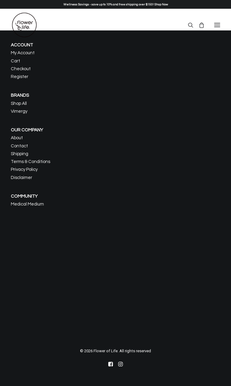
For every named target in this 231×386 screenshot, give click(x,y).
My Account (23, 53)
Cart (15, 61)
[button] (217, 25)
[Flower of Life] (24, 25)
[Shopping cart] (198, 25)
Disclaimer (21, 177)
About (17, 138)
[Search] (188, 25)
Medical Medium (27, 204)
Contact (19, 146)
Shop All (19, 103)
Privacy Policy (24, 169)
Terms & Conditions (30, 161)
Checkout (21, 69)
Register (19, 76)
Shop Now (161, 4)
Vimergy (19, 111)
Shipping (19, 154)
